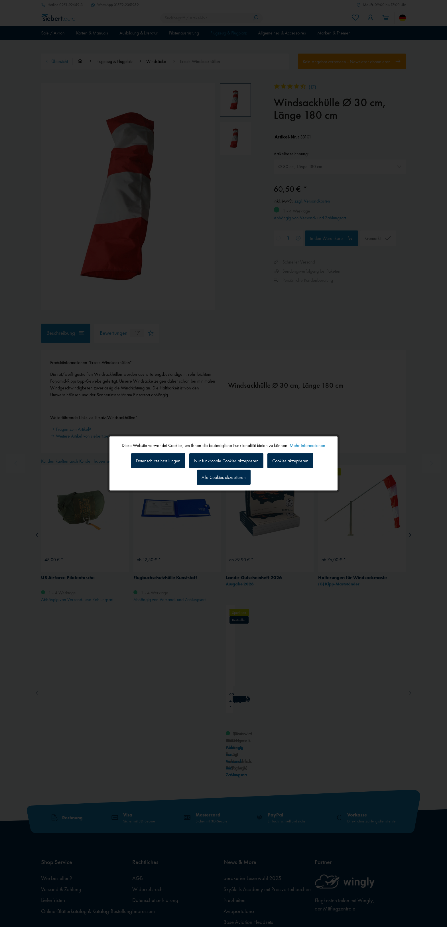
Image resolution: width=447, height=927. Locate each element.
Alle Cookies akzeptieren (224, 477)
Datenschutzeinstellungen (158, 460)
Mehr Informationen (307, 445)
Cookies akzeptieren (290, 460)
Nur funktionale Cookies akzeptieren (226, 460)
